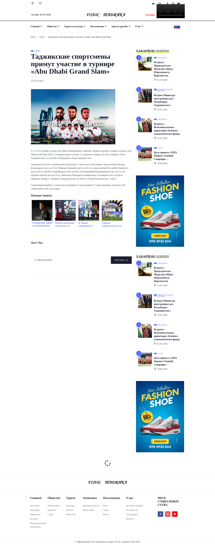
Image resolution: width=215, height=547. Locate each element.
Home (33, 37)
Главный (36, 26)
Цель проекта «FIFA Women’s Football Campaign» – (165, 155)
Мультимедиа (97, 26)
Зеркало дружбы (120, 26)
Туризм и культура (74, 26)
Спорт (41, 37)
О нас (138, 26)
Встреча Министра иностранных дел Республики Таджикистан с (164, 100)
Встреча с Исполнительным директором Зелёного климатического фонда (167, 129)
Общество (52, 26)
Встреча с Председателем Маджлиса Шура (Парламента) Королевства (163, 69)
